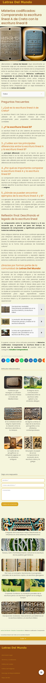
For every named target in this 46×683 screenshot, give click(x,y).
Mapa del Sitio (6, 678)
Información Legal (7, 655)
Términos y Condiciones (9, 660)
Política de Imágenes (8, 669)
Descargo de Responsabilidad (11, 673)
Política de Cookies (7, 664)
